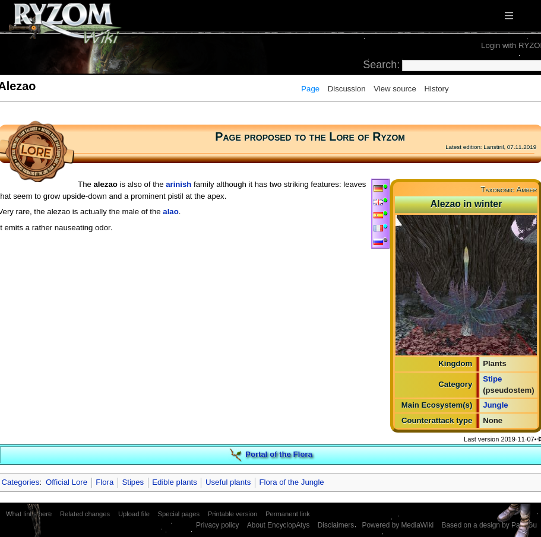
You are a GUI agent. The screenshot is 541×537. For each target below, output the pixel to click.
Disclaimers (336, 525)
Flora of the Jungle (291, 482)
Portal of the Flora (278, 454)
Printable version (233, 513)
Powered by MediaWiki (398, 525)
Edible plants (174, 482)
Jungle (495, 405)
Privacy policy (217, 525)
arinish (178, 184)
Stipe (492, 378)
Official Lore (66, 482)
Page (310, 88)
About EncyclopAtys (278, 525)
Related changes (85, 513)
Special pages (179, 513)
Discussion (347, 88)
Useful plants (228, 482)
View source (395, 88)
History (436, 88)
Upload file (134, 513)
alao (170, 211)
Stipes (133, 482)
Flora (104, 482)
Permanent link (287, 513)
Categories (21, 482)
